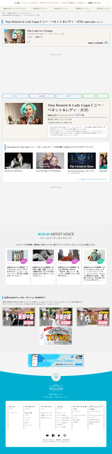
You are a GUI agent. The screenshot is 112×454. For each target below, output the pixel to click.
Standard (75, 422)
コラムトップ (61, 413)
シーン (27, 415)
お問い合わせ (65, 439)
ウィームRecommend (63, 418)
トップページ (13, 413)
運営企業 (58, 439)
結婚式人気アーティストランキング (19, 13)
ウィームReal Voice (63, 420)
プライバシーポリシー (48, 439)
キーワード (28, 425)
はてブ (69, 96)
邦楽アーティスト (46, 415)
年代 (26, 423)
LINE (95, 96)
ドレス (27, 420)
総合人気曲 (28, 413)
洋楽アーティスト (46, 418)
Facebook (42, 96)
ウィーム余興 (61, 427)
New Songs (76, 420)
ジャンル (28, 418)
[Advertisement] (56, 73)
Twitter (15, 96)
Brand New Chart (94, 420)
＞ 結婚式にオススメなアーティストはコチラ (92, 179)
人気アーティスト (46, 413)
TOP (3, 13)
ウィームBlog (61, 415)
